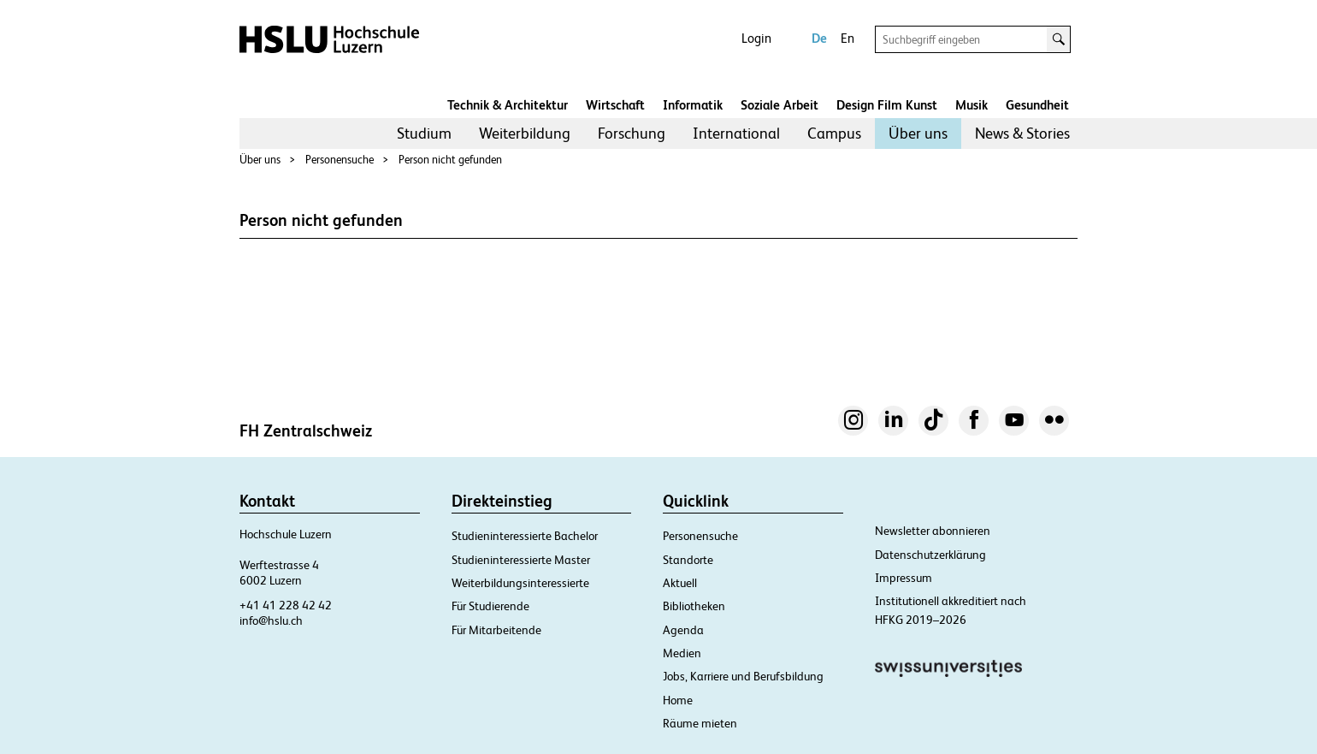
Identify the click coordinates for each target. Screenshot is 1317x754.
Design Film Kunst (886, 105)
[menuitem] (424, 133)
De (819, 38)
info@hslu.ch (271, 620)
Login (756, 38)
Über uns (918, 133)
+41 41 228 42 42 (285, 605)
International (736, 133)
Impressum (903, 578)
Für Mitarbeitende (496, 630)
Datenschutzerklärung (930, 554)
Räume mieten (700, 723)
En (847, 38)
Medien (682, 653)
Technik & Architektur (507, 105)
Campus (834, 133)
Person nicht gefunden (450, 159)
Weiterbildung (524, 133)
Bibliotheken (694, 606)
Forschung (631, 133)
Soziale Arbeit (779, 105)
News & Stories (1022, 133)
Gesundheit (1037, 105)
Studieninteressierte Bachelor (525, 536)
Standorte (688, 560)
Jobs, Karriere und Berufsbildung (743, 676)
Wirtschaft (615, 105)
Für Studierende (490, 606)
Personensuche (339, 159)
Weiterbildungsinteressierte (520, 583)
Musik (971, 105)
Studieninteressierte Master (521, 560)
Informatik (693, 105)
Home (678, 700)
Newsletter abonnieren (932, 530)
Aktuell (680, 583)
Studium (424, 133)
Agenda (683, 630)
